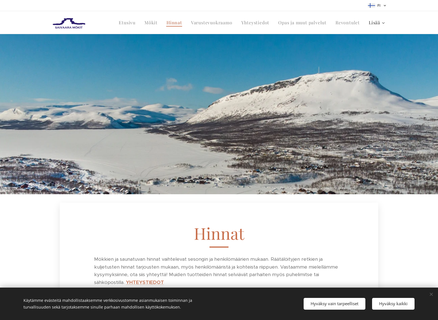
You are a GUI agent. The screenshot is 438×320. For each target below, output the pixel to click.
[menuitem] (128, 23)
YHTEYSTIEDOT (145, 282)
